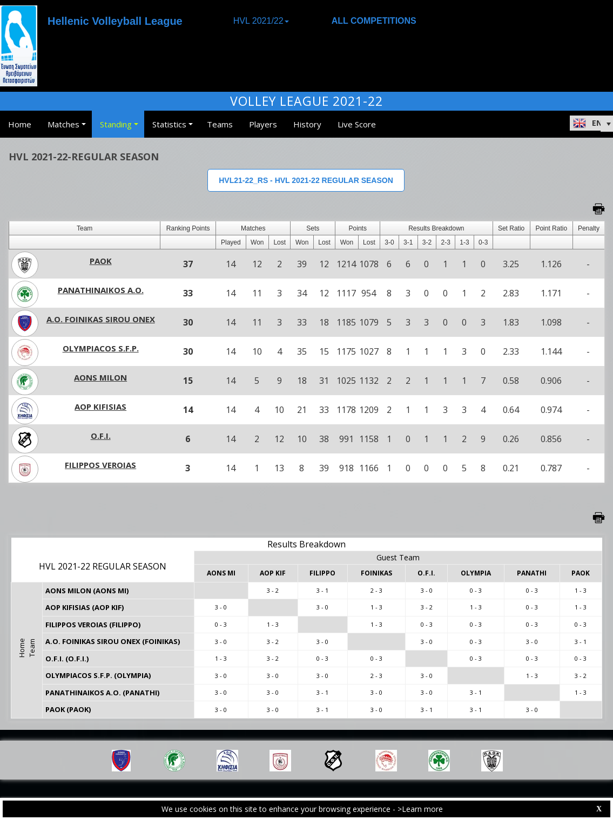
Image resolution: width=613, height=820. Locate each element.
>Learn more (420, 809)
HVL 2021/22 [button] (261, 20)
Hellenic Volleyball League (115, 21)
